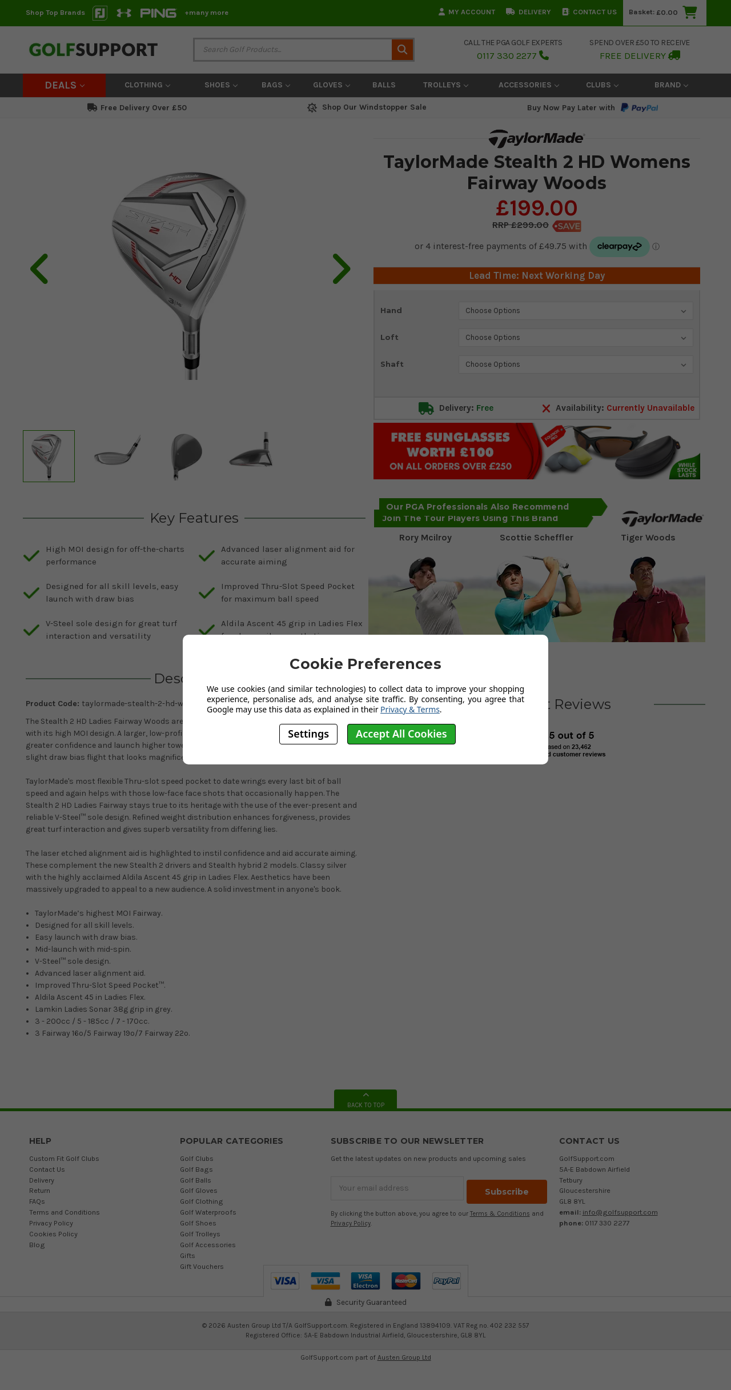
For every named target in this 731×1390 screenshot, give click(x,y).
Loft (389, 337)
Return (39, 1190)
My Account (467, 11)
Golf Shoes (198, 1223)
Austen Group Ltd (404, 1357)
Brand (671, 85)
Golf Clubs (197, 1158)
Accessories (529, 85)
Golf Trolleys (200, 1233)
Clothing (147, 85)
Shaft (392, 363)
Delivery (528, 11)
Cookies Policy (53, 1233)
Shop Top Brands (55, 12)
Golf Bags (196, 1169)
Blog (37, 1244)
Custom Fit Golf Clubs (64, 1158)
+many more (206, 12)
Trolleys (445, 85)
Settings (308, 733)
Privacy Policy (51, 1223)
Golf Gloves (199, 1190)
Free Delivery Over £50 (137, 108)
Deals (65, 85)
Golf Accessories (208, 1244)
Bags (276, 85)
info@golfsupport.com (620, 1212)
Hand (391, 310)
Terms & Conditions (500, 1210)
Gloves (331, 85)
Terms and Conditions (64, 1212)
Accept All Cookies (401, 733)
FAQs (37, 1201)
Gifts (187, 1255)
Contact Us (589, 11)
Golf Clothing (201, 1201)
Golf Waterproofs (208, 1212)
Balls (384, 85)
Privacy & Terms (410, 709)
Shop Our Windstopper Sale (366, 107)
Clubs (602, 85)
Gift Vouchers (202, 1266)
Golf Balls (195, 1180)
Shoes (221, 85)
